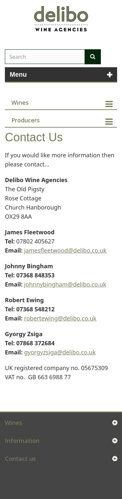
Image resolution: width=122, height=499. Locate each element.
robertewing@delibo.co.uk (60, 318)
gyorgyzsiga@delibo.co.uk (60, 352)
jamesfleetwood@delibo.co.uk (65, 250)
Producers (25, 120)
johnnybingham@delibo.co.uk (65, 284)
